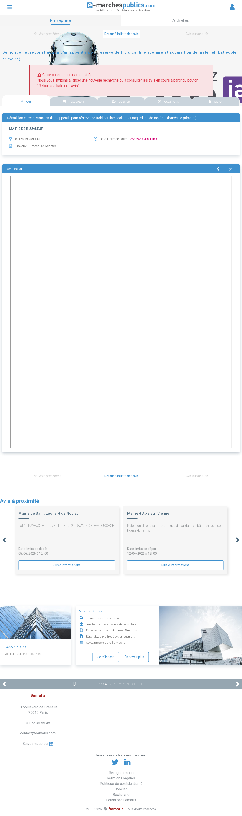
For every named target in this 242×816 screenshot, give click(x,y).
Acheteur (181, 20)
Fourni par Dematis (121, 800)
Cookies (121, 789)
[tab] (26, 100)
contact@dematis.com (38, 733)
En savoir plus (134, 657)
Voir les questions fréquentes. (23, 653)
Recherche (121, 794)
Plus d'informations (67, 565)
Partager (225, 169)
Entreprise (60, 20)
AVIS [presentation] (25, 101)
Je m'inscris (105, 657)
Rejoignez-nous (121, 773)
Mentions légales (121, 778)
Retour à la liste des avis (121, 34)
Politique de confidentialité (121, 783)
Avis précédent (48, 34)
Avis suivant (196, 34)
